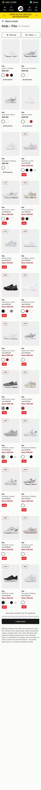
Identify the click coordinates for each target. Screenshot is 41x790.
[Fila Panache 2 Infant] (11, 484)
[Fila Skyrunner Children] (30, 55)
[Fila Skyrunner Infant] (11, 102)
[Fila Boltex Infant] (11, 246)
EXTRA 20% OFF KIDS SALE (20, 14)
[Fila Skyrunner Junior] (11, 198)
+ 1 (35, 170)
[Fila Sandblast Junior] (30, 246)
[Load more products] (20, 621)
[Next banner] (36, 15)
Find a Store (9, 2)
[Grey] (11, 311)
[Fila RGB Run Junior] (30, 149)
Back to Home (10, 21)
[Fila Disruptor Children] (11, 148)
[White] (3, 75)
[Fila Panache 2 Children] (30, 436)
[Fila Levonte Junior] (30, 533)
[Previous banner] (4, 15)
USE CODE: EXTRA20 (20, 17)
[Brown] (7, 75)
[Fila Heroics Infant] (30, 102)
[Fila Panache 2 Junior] (30, 290)
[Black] (11, 75)
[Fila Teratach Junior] (11, 533)
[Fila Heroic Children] (11, 55)
